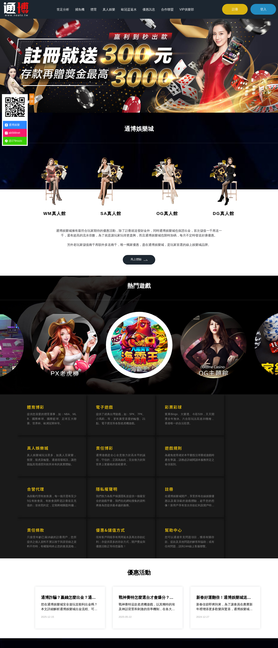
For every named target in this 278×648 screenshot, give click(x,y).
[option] (139, 65)
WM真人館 (54, 213)
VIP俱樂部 (187, 9)
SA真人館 (110, 213)
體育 (94, 9)
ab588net (12, 133)
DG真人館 (223, 213)
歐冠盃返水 (129, 9)
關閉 (31, 99)
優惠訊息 (149, 9)
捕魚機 (80, 9)
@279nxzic (13, 141)
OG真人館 (167, 213)
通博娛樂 (12, 125)
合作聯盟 (168, 9)
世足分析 (64, 9)
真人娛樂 (109, 9)
